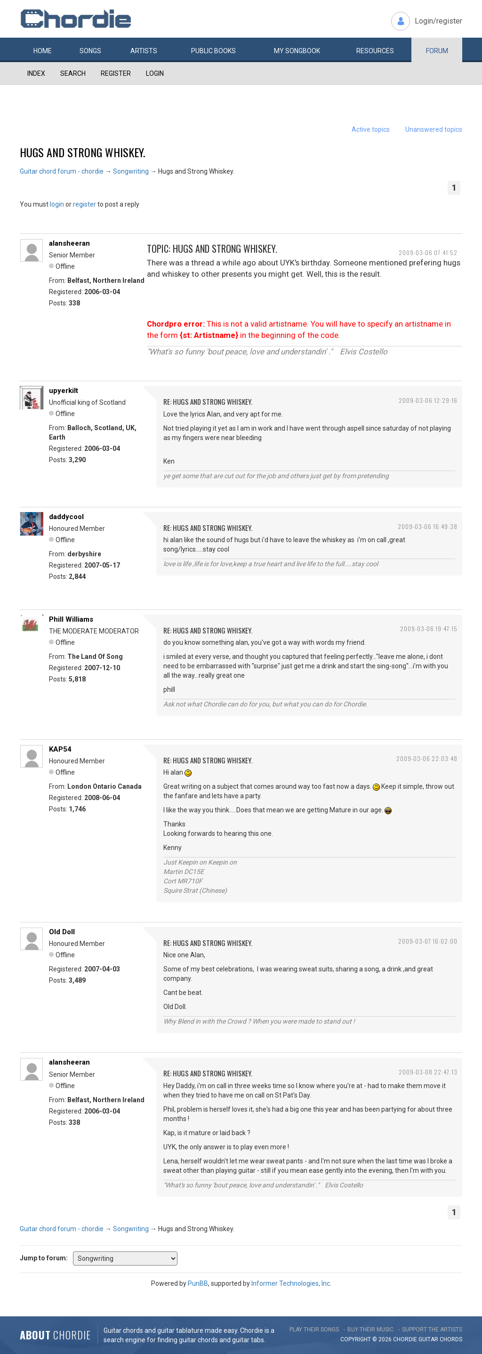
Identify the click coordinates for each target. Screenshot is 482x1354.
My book (297, 51)
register (84, 204)
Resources (375, 51)
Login (155, 73)
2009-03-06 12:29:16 (428, 400)
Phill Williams (71, 619)
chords (451, 1339)
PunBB (198, 1283)
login (57, 204)
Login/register (438, 20)
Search (73, 73)
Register (116, 73)
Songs (90, 51)
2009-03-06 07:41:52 (428, 252)
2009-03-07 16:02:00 (428, 941)
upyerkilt (63, 390)
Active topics (371, 129)
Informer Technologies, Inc (290, 1283)
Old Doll (62, 932)
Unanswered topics (433, 129)
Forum (437, 51)
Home (42, 51)
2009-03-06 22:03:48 (427, 758)
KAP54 (60, 749)
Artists (143, 51)
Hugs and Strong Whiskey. (82, 152)
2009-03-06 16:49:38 (428, 526)
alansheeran (69, 243)
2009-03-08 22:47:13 (428, 1072)
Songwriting (131, 171)
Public (213, 51)
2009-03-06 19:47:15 (429, 629)
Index (36, 73)
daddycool (66, 517)
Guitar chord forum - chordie (62, 171)
